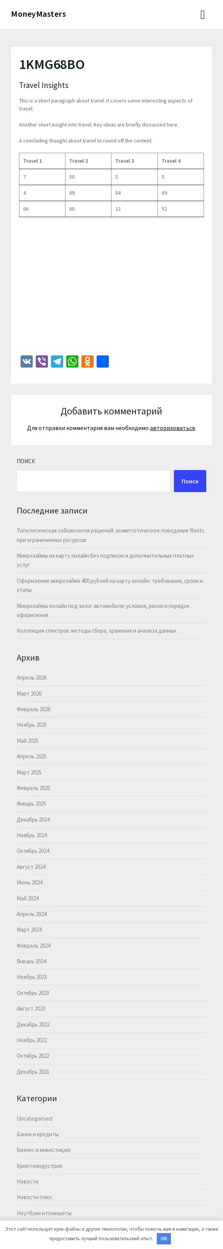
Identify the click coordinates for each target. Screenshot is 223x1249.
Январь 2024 (31, 961)
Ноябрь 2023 (32, 976)
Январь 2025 (31, 803)
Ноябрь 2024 (32, 835)
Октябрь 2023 (33, 992)
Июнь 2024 (29, 882)
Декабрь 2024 (33, 819)
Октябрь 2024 (33, 850)
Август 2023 (31, 1008)
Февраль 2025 (33, 788)
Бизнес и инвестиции (43, 1149)
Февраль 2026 (33, 709)
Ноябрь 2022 (32, 1040)
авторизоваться (172, 428)
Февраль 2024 (33, 945)
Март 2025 (29, 772)
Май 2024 (27, 898)
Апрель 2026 (31, 677)
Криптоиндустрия (39, 1165)
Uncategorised (34, 1118)
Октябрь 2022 (33, 1055)
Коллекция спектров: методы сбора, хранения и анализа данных (97, 630)
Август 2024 (31, 866)
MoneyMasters (38, 13)
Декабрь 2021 (33, 1071)
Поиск (26, 461)
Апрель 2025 (31, 756)
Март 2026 (29, 693)
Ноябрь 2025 (32, 724)
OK (164, 1238)
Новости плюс (35, 1197)
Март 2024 (29, 929)
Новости (27, 1181)
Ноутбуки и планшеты (44, 1213)
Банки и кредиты (38, 1134)
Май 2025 (27, 740)
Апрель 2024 (31, 914)
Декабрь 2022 (33, 1024)
